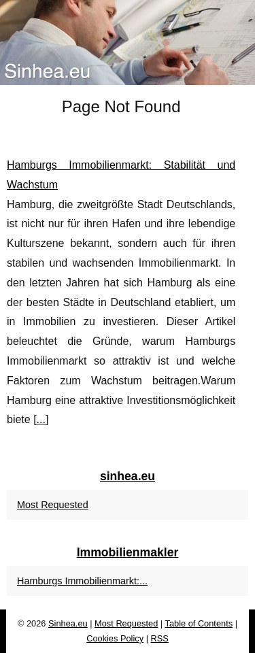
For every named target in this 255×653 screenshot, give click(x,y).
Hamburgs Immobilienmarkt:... (82, 580)
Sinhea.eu (68, 623)
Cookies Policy (114, 638)
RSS (160, 638)
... (41, 419)
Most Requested (52, 504)
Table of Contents (199, 623)
